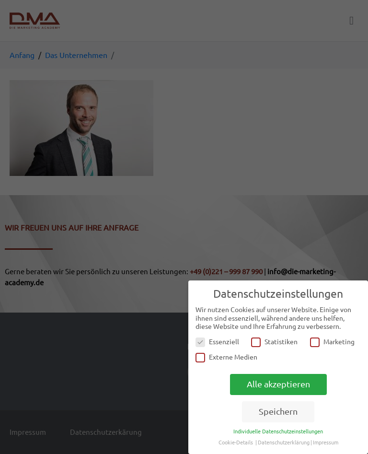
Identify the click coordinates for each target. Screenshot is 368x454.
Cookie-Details (235, 442)
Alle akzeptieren (278, 384)
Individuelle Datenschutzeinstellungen (278, 431)
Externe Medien (226, 357)
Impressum (325, 442)
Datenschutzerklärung (284, 442)
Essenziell (217, 342)
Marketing (332, 342)
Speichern (278, 411)
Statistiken (274, 342)
